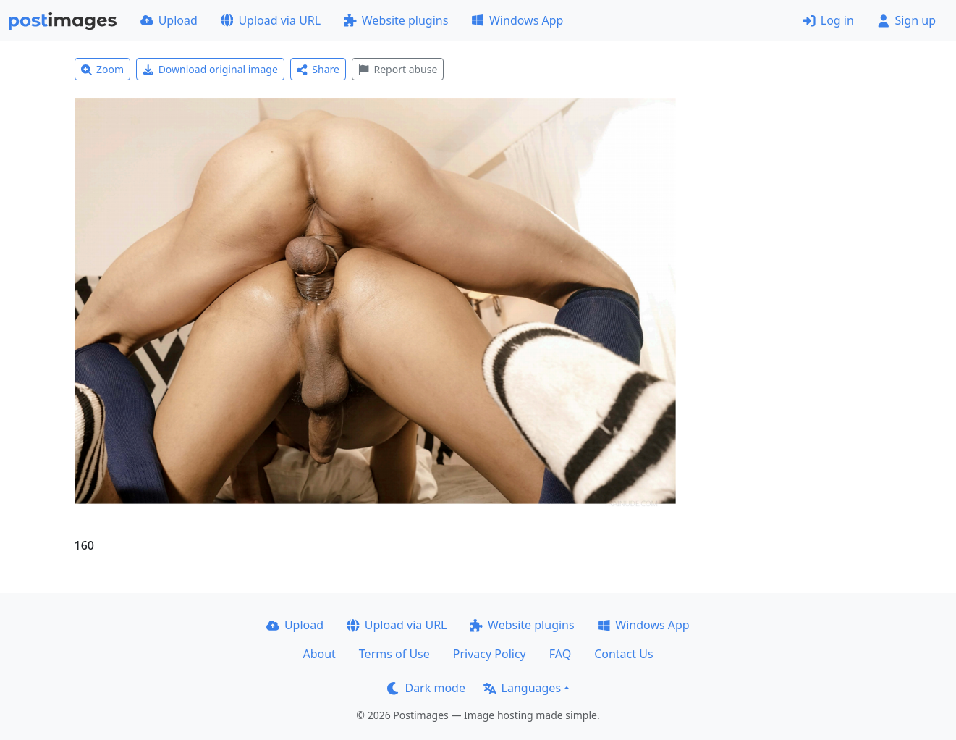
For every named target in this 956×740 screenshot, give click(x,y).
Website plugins (396, 20)
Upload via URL (271, 20)
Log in (828, 20)
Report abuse (397, 69)
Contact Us (623, 654)
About (319, 654)
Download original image (210, 69)
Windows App (517, 20)
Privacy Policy (489, 654)
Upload (169, 20)
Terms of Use (394, 654)
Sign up (906, 20)
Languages (522, 688)
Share (318, 69)
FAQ (560, 654)
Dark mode (426, 688)
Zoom (102, 69)
